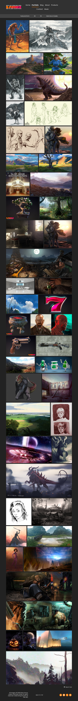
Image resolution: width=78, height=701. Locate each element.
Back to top (39, 695)
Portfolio (35, 5)
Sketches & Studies (52, 16)
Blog (41, 5)
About (47, 5)
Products (54, 5)
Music (46, 9)
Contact (39, 9)
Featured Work (24, 16)
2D (35, 16)
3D (41, 16)
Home (28, 5)
